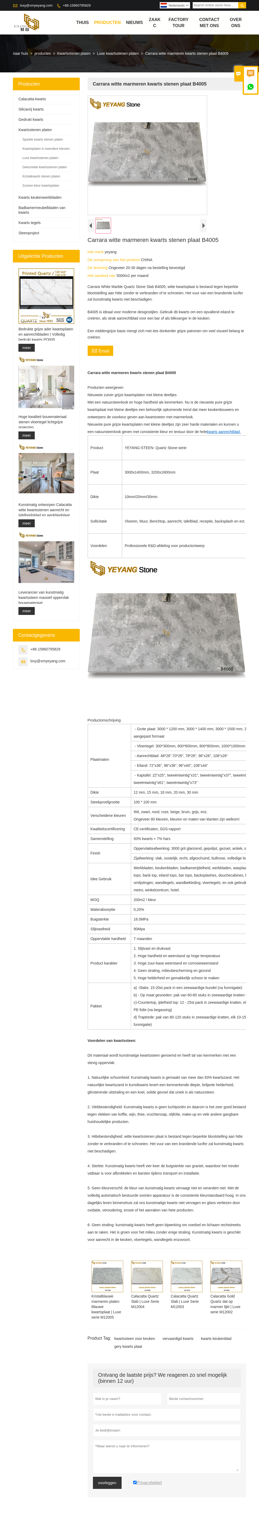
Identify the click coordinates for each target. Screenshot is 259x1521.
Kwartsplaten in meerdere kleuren (45, 149)
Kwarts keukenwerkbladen (39, 197)
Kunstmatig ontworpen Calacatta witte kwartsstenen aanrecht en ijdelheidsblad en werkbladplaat (45, 510)
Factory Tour (179, 22)
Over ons (236, 22)
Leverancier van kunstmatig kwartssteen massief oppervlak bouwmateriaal (43, 597)
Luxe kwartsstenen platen (118, 53)
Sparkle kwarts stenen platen (42, 139)
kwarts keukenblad (216, 1338)
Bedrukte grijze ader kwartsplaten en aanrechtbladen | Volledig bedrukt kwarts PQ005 (45, 334)
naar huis (20, 53)
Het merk (96, 252)
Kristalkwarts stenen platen (41, 176)
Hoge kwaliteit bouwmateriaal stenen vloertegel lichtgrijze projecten (42, 422)
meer (26, 348)
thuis (82, 22)
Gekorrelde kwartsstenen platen (44, 167)
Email (100, 350)
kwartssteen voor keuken (134, 1338)
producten (107, 22)
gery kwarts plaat (128, 1346)
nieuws (134, 22)
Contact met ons (209, 22)
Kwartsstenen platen (74, 53)
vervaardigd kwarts (177, 1338)
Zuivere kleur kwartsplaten (40, 185)
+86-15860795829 (77, 5)
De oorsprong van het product (114, 259)
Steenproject (28, 233)
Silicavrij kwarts (31, 109)
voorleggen (107, 1483)
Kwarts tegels (29, 223)
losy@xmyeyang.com (36, 5)
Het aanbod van (102, 275)
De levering (98, 267)
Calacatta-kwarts (32, 99)
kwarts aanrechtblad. (224, 432)
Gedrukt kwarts (30, 119)
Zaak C (154, 22)
